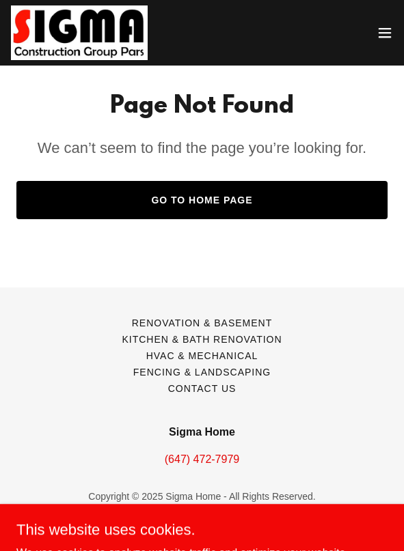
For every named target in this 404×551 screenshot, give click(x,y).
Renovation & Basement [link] (202, 322)
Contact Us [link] (202, 388)
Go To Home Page (201, 200)
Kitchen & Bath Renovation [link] (202, 339)
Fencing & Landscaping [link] (202, 372)
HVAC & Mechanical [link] (202, 355)
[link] (79, 32)
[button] (385, 32)
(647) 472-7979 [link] (202, 459)
